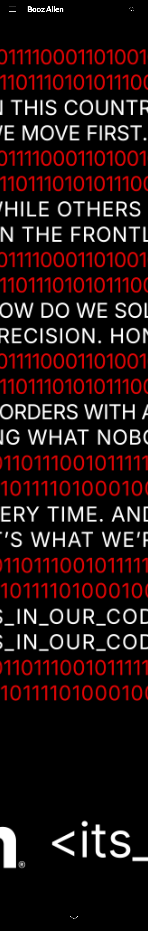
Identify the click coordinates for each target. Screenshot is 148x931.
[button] (132, 9)
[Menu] (12, 9)
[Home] (46, 9)
